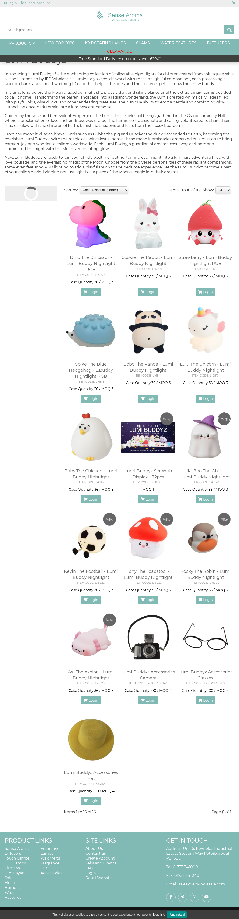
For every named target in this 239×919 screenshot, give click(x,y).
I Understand (177, 914)
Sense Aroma (17, 848)
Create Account (100, 858)
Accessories (51, 873)
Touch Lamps (17, 858)
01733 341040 (186, 875)
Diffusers (13, 853)
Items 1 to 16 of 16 (80, 812)
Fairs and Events (100, 863)
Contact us (95, 853)
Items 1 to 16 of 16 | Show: (191, 190)
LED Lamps (15, 863)
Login (91, 292)
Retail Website (99, 878)
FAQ (89, 868)
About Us (94, 848)
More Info (159, 914)
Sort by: (71, 190)
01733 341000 (185, 867)
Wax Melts (50, 858)
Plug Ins (12, 868)
